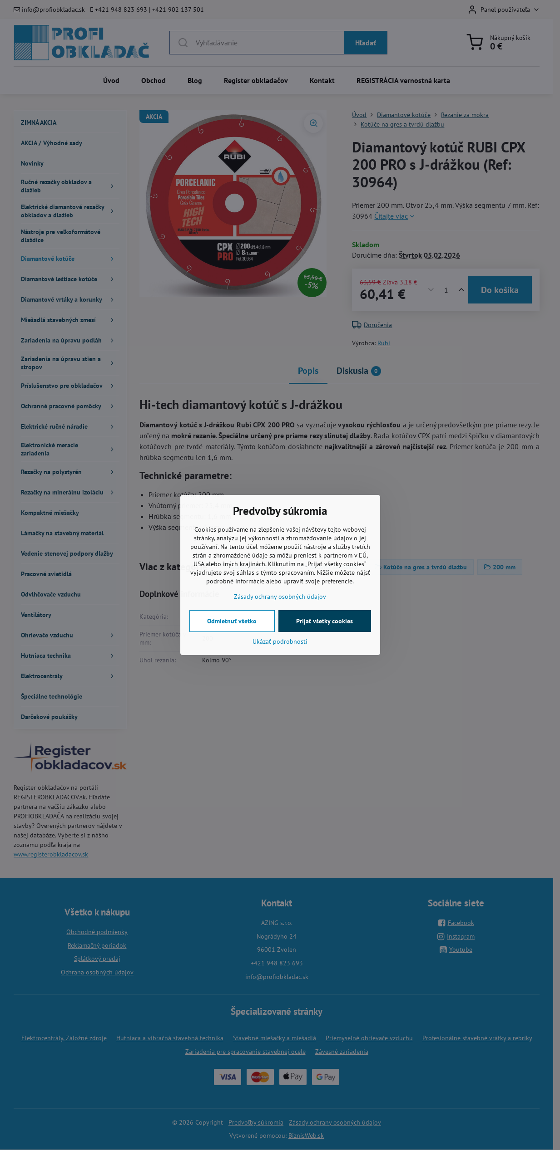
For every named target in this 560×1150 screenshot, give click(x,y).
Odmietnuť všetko (232, 621)
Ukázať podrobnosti (280, 641)
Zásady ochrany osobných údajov (280, 596)
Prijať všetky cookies (324, 621)
